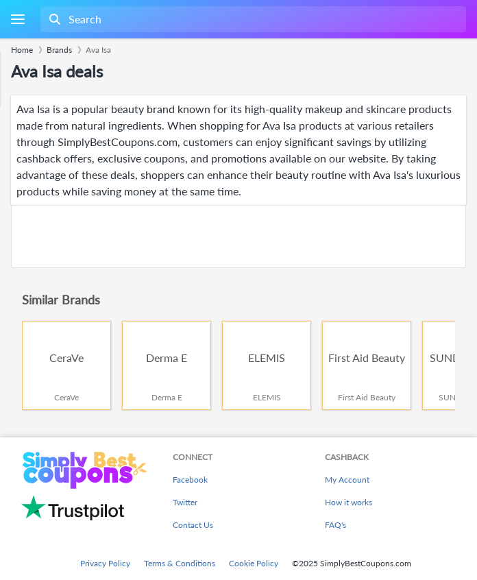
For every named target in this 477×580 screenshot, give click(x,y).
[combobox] (251, 19)
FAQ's (335, 525)
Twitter (185, 502)
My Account (347, 479)
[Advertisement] (238, 236)
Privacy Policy (105, 563)
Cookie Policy (253, 563)
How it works (348, 502)
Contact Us (193, 525)
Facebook (190, 479)
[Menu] (17, 20)
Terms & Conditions (179, 563)
